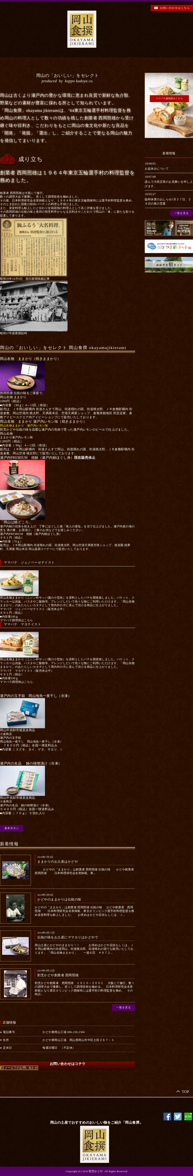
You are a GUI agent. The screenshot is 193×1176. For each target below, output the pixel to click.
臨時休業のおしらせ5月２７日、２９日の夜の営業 (168, 201)
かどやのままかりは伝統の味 (59, 899)
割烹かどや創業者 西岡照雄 (58, 975)
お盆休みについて (157, 168)
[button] (16, 620)
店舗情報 (9, 1022)
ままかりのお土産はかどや (57, 861)
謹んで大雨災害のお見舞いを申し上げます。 (169, 184)
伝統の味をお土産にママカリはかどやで (67, 937)
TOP (185, 1091)
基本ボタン (11, 828)
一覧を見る (123, 1007)
